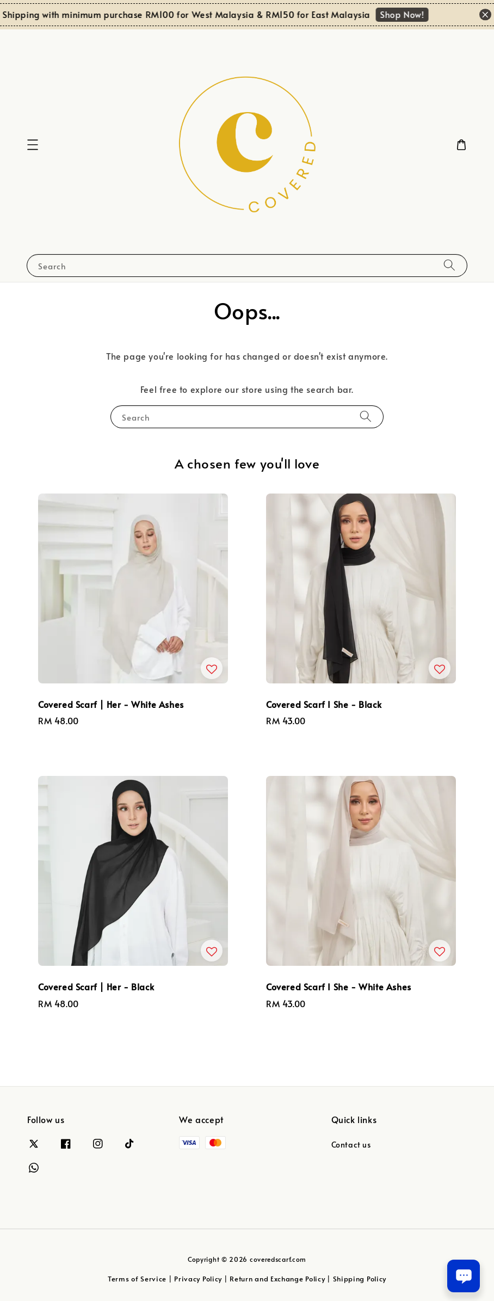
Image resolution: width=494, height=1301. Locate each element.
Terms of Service (137, 1279)
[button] (33, 145)
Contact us (351, 1145)
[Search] (449, 265)
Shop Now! (405, 14)
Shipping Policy (360, 1279)
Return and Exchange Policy (277, 1279)
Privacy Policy (198, 1279)
